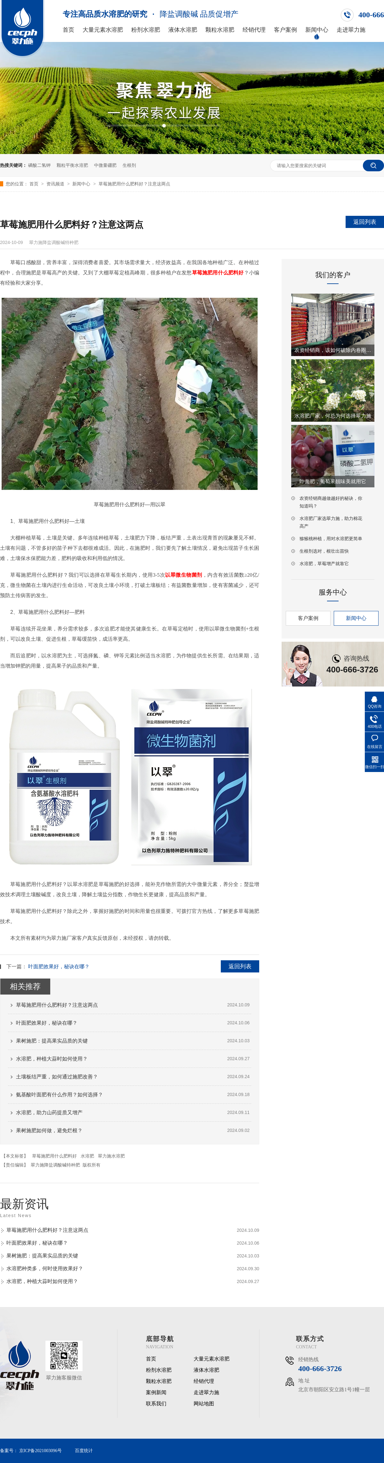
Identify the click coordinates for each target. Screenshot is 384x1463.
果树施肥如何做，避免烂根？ (49, 1130)
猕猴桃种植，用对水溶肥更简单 (331, 538)
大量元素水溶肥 (103, 30)
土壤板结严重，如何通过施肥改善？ (57, 1076)
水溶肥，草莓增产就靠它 (324, 563)
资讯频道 (56, 183)
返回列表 (364, 222)
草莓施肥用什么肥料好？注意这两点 (134, 183)
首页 (68, 30)
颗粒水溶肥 (219, 30)
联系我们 (156, 1403)
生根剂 (129, 165)
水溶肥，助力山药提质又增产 (49, 1112)
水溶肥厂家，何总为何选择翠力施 (332, 416)
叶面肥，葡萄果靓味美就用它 (333, 481)
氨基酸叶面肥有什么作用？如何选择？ (59, 1094)
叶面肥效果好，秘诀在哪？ (59, 966)
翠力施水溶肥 (111, 1155)
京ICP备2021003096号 (40, 1450)
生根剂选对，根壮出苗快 (324, 551)
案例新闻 (156, 1392)
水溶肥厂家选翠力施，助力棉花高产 (331, 522)
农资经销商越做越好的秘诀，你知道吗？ (331, 502)
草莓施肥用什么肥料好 (54, 1155)
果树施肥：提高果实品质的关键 (52, 1041)
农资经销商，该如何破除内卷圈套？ (332, 350)
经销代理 (254, 30)
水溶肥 (87, 1155)
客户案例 (285, 30)
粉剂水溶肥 (145, 30)
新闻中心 (316, 30)
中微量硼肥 (105, 165)
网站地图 (204, 1403)
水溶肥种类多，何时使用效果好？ (44, 1268)
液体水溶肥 (182, 30)
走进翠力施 (351, 30)
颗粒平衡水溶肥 (72, 165)
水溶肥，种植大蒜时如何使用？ (52, 1058)
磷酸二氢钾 (39, 165)
